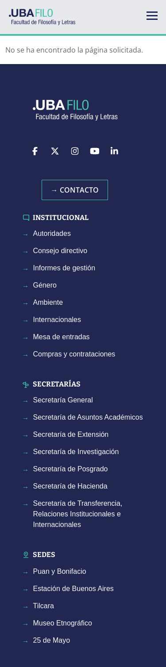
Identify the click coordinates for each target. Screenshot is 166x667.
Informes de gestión (64, 268)
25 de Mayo (51, 640)
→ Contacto (75, 190)
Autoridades (52, 233)
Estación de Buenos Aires (73, 588)
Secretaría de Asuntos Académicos (88, 417)
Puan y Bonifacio (59, 571)
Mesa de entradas (61, 337)
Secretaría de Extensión (71, 434)
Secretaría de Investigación (76, 451)
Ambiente (48, 302)
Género (45, 285)
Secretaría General (63, 400)
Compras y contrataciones (74, 354)
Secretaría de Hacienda (70, 486)
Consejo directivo (60, 250)
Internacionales (57, 319)
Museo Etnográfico (62, 623)
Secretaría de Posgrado (70, 469)
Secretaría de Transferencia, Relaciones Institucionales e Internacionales (78, 514)
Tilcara (43, 606)
